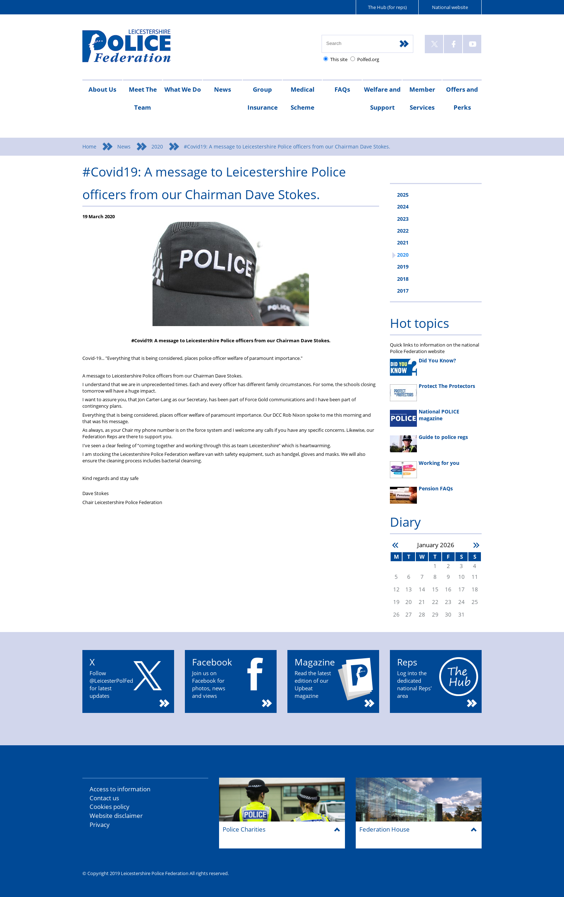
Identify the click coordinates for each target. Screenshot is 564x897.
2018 (403, 278)
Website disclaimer (116, 815)
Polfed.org (368, 59)
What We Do (182, 89)
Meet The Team (143, 98)
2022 (403, 230)
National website (450, 7)
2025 (403, 194)
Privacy (100, 824)
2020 (157, 146)
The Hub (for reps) (387, 7)
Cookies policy (109, 806)
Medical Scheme (302, 98)
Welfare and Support (382, 98)
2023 (403, 218)
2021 (403, 242)
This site (338, 59)
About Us (102, 89)
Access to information (120, 789)
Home (89, 146)
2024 (403, 206)
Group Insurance (262, 98)
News (222, 89)
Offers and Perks (462, 98)
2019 (403, 266)
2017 (403, 290)
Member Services (422, 98)
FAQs (342, 89)
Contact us (104, 798)
